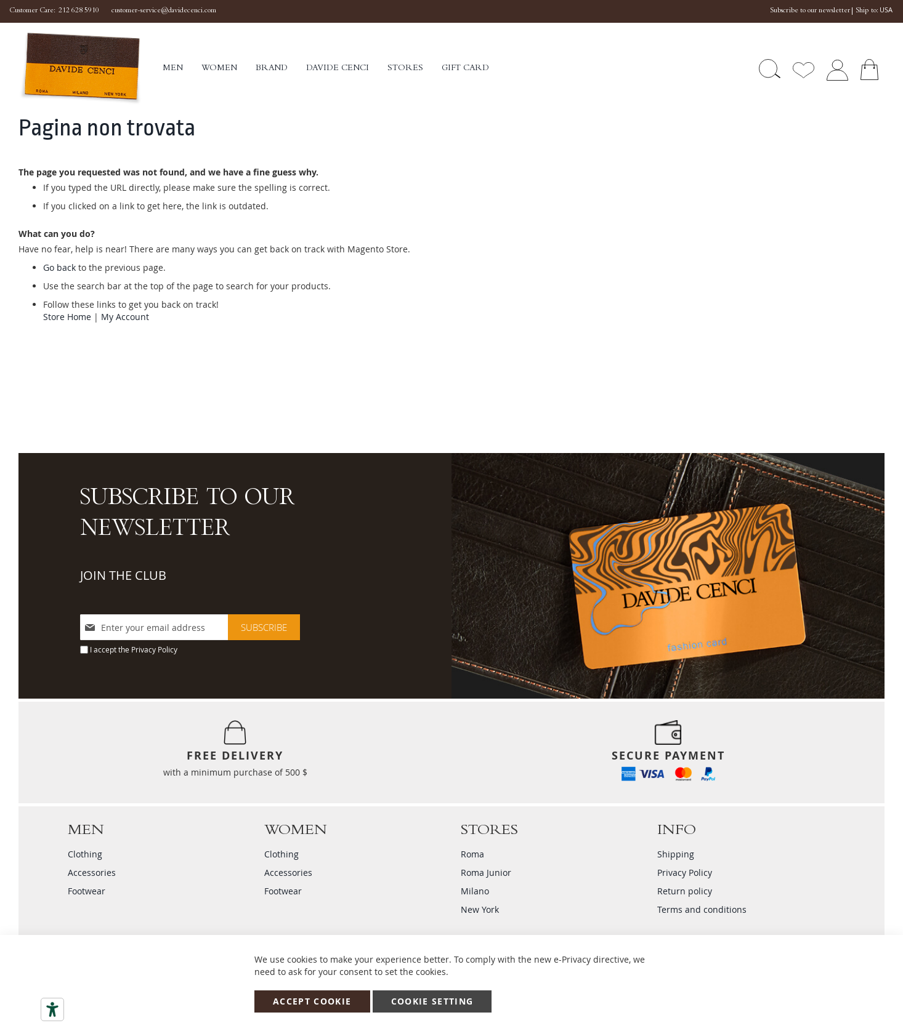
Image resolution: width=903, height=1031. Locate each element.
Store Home (67, 317)
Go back (59, 267)
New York (480, 909)
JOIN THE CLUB (123, 575)
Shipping (675, 854)
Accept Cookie (312, 1001)
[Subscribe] (264, 627)
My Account (125, 317)
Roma (472, 854)
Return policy (684, 891)
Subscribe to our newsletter (810, 11)
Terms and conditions (702, 909)
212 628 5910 (79, 11)
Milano (475, 891)
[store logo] (90, 68)
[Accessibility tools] (52, 1009)
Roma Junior (486, 872)
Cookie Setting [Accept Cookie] (432, 1001)
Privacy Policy (154, 649)
